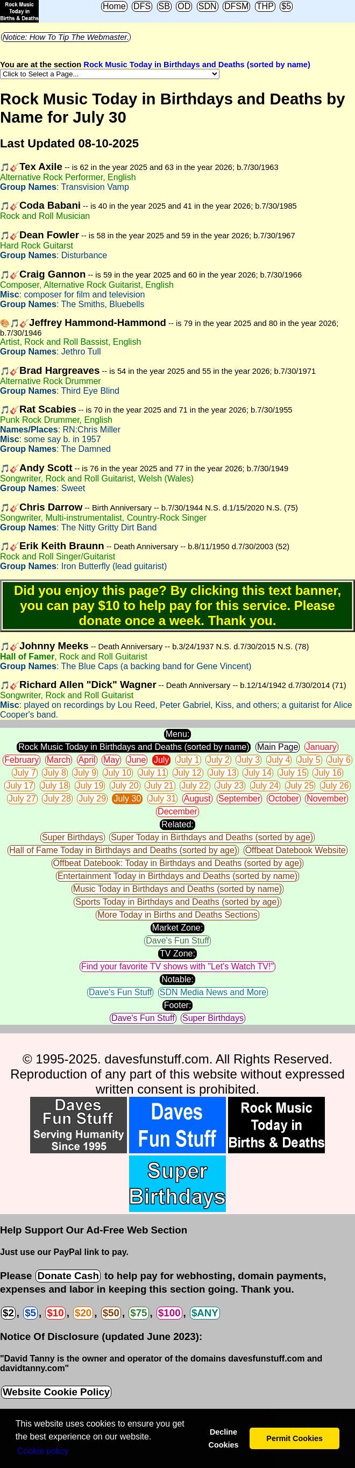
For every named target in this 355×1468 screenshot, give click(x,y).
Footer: (177, 1005)
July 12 (188, 772)
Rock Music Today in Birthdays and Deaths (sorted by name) (196, 64)
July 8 (55, 772)
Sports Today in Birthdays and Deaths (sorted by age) (177, 901)
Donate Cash (67, 1275)
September (239, 798)
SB (164, 6)
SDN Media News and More (213, 992)
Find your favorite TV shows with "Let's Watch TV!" (177, 966)
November (326, 798)
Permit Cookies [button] (294, 1438)
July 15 (293, 772)
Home (114, 6)
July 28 (57, 798)
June (136, 759)
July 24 (265, 785)
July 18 (55, 785)
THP (265, 6)
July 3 (248, 759)
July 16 (328, 772)
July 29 (92, 798)
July (161, 759)
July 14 (258, 772)
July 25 (300, 785)
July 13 (223, 772)
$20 (83, 1312)
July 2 (218, 759)
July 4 (279, 759)
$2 (8, 1312)
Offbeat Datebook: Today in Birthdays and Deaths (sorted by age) (177, 863)
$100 (169, 1312)
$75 (138, 1312)
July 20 (125, 785)
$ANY (204, 1312)
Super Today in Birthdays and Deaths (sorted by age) (212, 837)
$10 (55, 1312)
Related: (177, 824)
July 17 (19, 785)
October (283, 798)
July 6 (339, 759)
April (87, 759)
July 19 (90, 785)
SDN (207, 6)
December (177, 811)
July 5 (309, 759)
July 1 (188, 759)
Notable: (177, 979)
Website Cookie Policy (56, 1392)
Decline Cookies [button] (223, 1438)
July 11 (153, 772)
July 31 (162, 798)
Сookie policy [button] (42, 1451)
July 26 (335, 785)
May (111, 759)
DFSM (236, 6)
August (197, 798)
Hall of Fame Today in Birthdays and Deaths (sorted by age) (123, 850)
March (58, 759)
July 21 (160, 785)
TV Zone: (177, 953)
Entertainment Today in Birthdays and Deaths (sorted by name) (177, 876)
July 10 (118, 772)
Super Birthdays (72, 837)
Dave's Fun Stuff (177, 940)
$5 (286, 6)
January (321, 746)
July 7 (24, 772)
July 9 (85, 772)
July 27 (22, 798)
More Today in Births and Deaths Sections (177, 914)
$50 (111, 1312)
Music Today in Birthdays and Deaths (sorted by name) (177, 888)
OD (184, 6)
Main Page (278, 746)
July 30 (127, 798)
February (21, 759)
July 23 (230, 785)
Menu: (177, 734)
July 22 (195, 785)
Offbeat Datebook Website (295, 850)
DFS (142, 6)
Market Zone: (177, 927)
